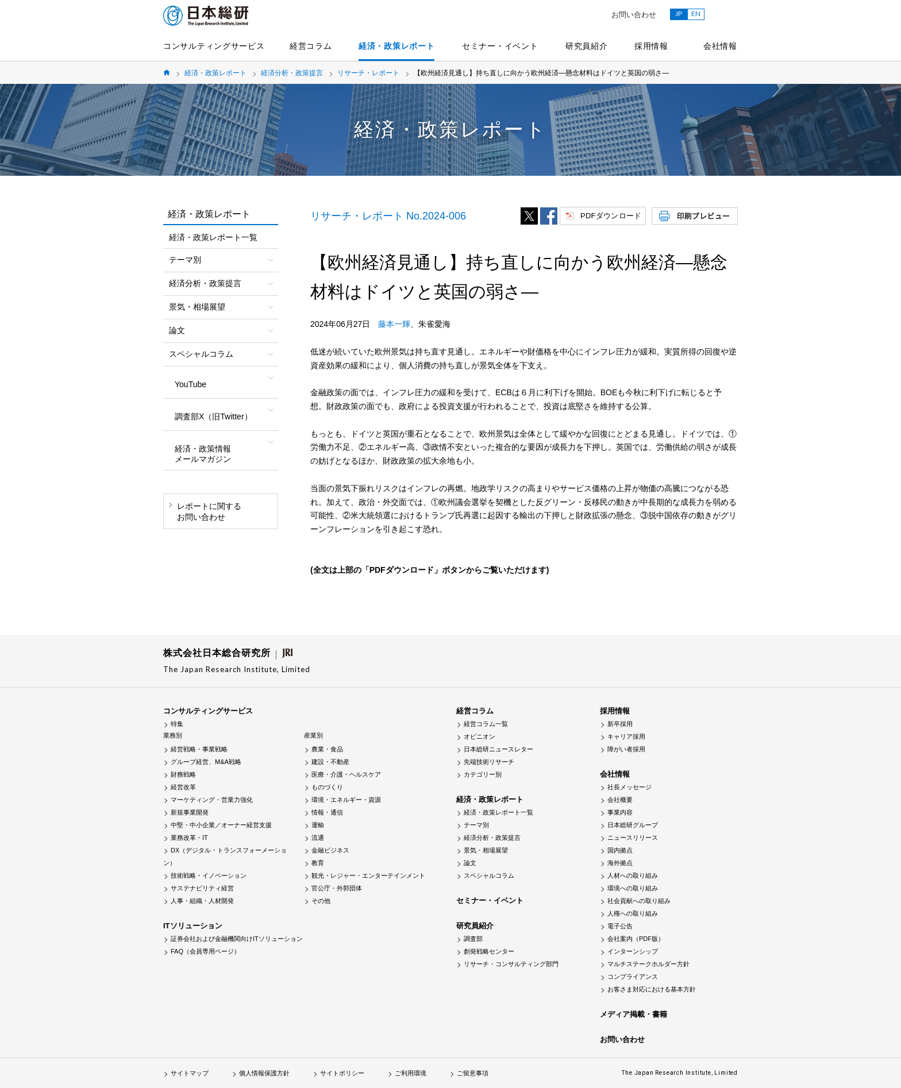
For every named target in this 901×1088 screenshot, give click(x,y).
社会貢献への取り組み (639, 900)
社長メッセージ (629, 787)
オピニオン (479, 736)
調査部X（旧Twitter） (213, 416)
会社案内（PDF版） (635, 938)
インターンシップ (632, 951)
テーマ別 (476, 824)
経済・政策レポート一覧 (213, 237)
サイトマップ (190, 1073)
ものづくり (327, 787)
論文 (470, 862)
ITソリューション (192, 925)
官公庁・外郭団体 (336, 888)
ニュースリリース (632, 837)
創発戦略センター (489, 951)
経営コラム (311, 46)
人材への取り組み (632, 875)
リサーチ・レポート (368, 73)
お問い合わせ (633, 14)
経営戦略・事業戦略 (199, 749)
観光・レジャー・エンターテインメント (368, 875)
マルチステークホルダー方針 (648, 963)
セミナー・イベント (500, 46)
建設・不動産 (330, 761)
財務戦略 (183, 774)
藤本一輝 (394, 324)
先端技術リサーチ (489, 761)
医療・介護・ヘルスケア (346, 774)
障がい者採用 (626, 749)
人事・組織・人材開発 (202, 900)
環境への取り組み (632, 888)
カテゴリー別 (483, 774)
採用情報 (651, 46)
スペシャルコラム (489, 875)
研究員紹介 (586, 46)
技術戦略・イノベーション (209, 875)
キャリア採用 (626, 736)
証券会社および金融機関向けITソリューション (237, 938)
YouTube (190, 384)
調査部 (473, 938)
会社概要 (620, 799)
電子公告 (620, 926)
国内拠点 (620, 850)
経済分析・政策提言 (292, 73)
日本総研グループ (632, 824)
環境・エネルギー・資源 (346, 799)
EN (695, 13)
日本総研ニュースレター (498, 749)
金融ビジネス (330, 850)
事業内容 (620, 812)
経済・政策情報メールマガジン (203, 454)
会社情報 (720, 46)
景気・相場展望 (486, 850)
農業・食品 (327, 749)
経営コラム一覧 (486, 723)
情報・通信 (327, 812)
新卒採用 (620, 723)
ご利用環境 (410, 1073)
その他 (320, 900)
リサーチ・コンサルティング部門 (511, 963)
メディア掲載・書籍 (633, 1014)
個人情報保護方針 (264, 1073)
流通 (317, 837)
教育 (317, 862)
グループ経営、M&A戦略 (206, 761)
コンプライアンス (632, 976)
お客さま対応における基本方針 (651, 989)
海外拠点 (620, 862)
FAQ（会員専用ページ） (205, 951)
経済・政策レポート (396, 46)
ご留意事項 (472, 1073)
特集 (177, 723)
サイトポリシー (342, 1073)
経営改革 (183, 787)
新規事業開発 (190, 812)
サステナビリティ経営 (202, 888)
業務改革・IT (189, 837)
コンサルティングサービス (213, 46)
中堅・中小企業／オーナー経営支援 (221, 824)
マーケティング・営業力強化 (212, 799)
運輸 (317, 824)
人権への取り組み (632, 913)
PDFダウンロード (610, 215)
